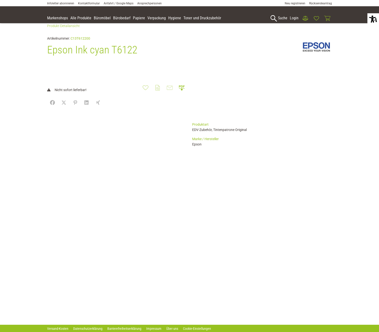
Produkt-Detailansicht (63, 33)
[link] (305, 18)
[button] (373, 19)
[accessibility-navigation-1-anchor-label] (278, 18)
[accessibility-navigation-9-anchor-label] (57, 18)
